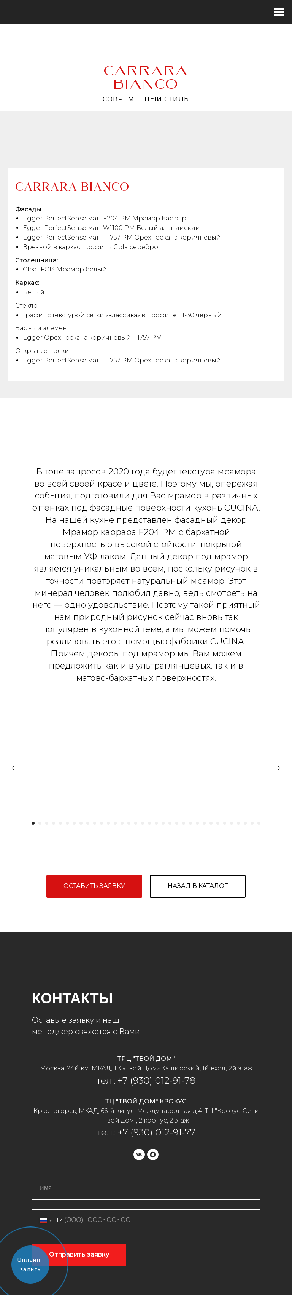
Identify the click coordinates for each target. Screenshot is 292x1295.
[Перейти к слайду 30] (231, 823)
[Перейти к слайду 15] (128, 823)
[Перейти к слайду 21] (169, 823)
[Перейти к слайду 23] (183, 823)
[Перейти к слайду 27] (211, 823)
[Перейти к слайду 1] (33, 823)
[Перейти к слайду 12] (108, 823)
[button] (94, 886)
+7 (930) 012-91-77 (156, 1132)
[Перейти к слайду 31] (238, 823)
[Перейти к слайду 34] (258, 823)
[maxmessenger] (153, 1154)
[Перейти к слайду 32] (245, 823)
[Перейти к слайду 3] (46, 823)
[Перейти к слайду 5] (60, 823)
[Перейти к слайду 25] (197, 823)
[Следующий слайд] (278, 768)
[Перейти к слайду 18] (149, 823)
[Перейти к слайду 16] (135, 823)
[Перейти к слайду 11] (101, 823)
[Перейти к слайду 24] (190, 823)
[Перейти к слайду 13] (115, 823)
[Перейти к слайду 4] (53, 823)
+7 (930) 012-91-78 (155, 1080)
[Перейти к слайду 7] (74, 823)
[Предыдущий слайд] (13, 768)
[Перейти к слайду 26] (204, 823)
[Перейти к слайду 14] (122, 823)
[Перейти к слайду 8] (81, 823)
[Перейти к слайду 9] (87, 823)
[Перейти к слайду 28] (217, 823)
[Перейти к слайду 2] (39, 823)
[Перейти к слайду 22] (176, 823)
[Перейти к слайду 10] (94, 823)
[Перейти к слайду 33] (252, 823)
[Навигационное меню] (279, 12)
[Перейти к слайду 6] (67, 823)
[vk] (139, 1154)
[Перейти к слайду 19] (156, 823)
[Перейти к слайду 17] (142, 823)
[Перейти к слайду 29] (224, 823)
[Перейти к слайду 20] (163, 823)
